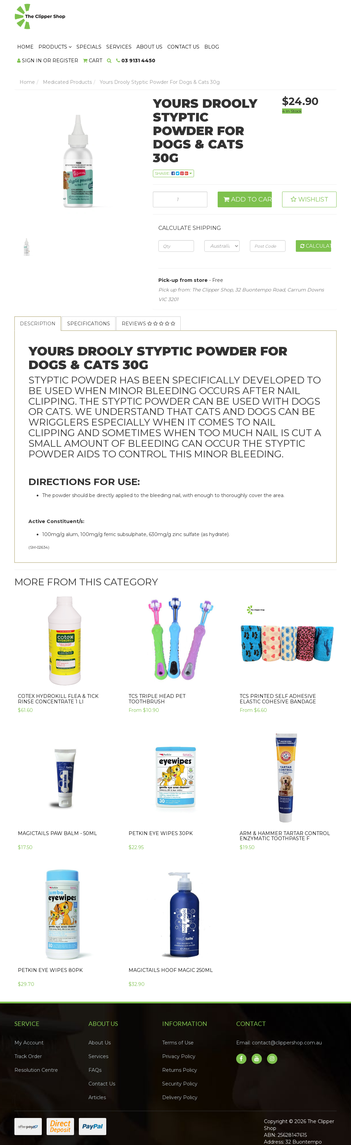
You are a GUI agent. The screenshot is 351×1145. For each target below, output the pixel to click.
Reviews (148, 294)
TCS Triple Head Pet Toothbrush (157, 669)
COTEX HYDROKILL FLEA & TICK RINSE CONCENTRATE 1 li (58, 669)
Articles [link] (97, 1068)
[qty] (176, 216)
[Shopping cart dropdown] (176, 31)
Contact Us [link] (101, 1054)
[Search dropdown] (192, 31)
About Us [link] (99, 1013)
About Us (233, 17)
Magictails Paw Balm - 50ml (57, 804)
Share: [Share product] (173, 143)
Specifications (88, 294)
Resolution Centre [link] (36, 1041)
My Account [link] (29, 1013)
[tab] (38, 294)
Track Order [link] (28, 1027)
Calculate (315, 216)
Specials (172, 17)
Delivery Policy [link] (179, 1068)
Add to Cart (247, 170)
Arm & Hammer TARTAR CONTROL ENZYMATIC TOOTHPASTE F (285, 806)
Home (108, 17)
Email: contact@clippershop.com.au (279, 1013)
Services (202, 17)
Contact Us (267, 17)
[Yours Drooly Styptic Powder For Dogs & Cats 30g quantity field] (180, 170)
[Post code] (267, 216)
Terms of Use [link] (178, 1013)
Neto (314, 1132)
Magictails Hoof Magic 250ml (171, 941)
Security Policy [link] (179, 1054)
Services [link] (98, 1027)
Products (138, 17)
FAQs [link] (94, 1041)
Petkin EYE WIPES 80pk (50, 941)
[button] (309, 170)
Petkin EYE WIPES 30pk (161, 804)
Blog (295, 17)
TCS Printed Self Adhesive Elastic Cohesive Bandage (278, 669)
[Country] (222, 216)
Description (38, 294)
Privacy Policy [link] (178, 1027)
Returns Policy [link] (179, 1041)
